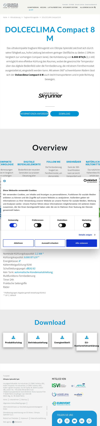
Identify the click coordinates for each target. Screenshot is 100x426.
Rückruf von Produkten (10, 418)
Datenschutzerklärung (38, 418)
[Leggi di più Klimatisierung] (33, 7)
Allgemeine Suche (88, 7)
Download (64, 113)
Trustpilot (6, 376)
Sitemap (24, 399)
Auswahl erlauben (50, 243)
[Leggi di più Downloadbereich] (91, 5)
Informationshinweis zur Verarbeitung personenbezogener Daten (22, 408)
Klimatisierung (16, 17)
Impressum (24, 418)
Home (5, 17)
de (31, 10)
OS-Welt (71, 5)
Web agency (7, 422)
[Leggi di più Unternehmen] (14, 399)
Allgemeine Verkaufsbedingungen (14, 403)
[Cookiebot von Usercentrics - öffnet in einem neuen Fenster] (85, 181)
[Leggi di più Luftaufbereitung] (55, 7)
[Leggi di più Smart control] (79, 5)
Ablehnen (18, 243)
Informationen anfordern (33, 113)
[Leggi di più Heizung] (43, 7)
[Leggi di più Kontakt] (65, 5)
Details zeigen (85, 235)
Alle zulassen (82, 243)
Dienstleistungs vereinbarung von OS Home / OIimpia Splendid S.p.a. (21, 413)
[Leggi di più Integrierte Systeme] (70, 7)
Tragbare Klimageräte (32, 17)
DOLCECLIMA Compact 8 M (54, 17)
